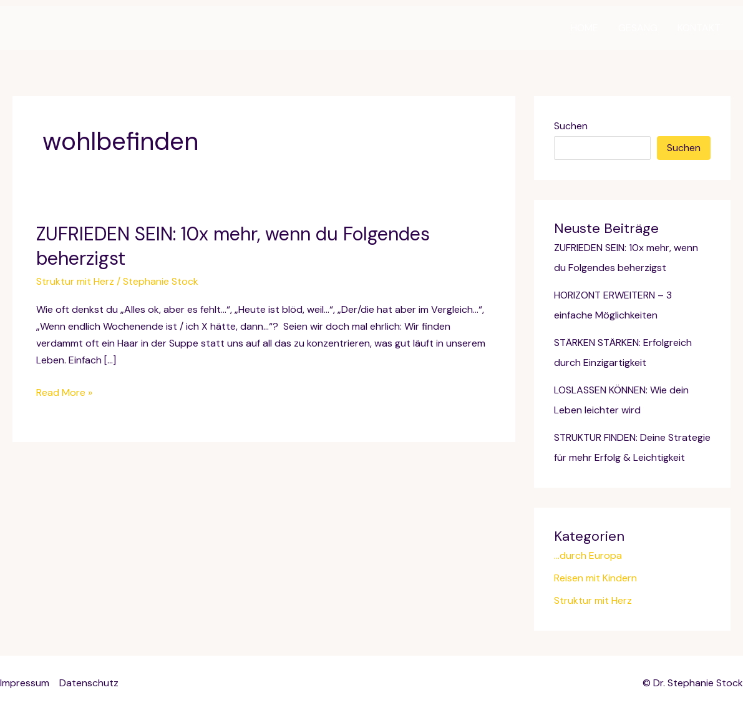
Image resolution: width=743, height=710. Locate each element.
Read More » (64, 392)
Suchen (571, 125)
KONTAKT (699, 27)
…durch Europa (588, 555)
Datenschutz (89, 682)
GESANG (638, 27)
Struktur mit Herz (75, 281)
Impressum (24, 682)
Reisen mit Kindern (595, 577)
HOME (584, 27)
